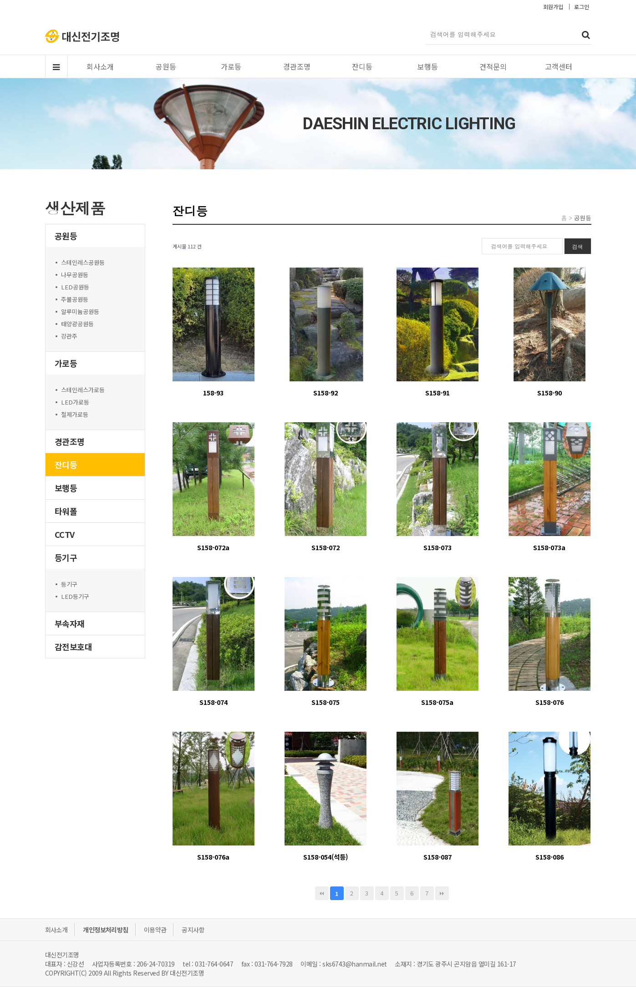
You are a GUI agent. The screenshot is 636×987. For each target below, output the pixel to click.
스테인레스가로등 (83, 389)
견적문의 (493, 66)
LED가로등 (75, 402)
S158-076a (213, 856)
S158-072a (213, 547)
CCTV (65, 534)
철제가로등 (74, 414)
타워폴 (66, 511)
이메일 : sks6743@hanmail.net (343, 963)
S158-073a (549, 547)
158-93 (213, 392)
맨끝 (442, 893)
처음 (322, 893)
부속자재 (70, 623)
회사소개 (100, 66)
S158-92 (325, 392)
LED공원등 (75, 287)
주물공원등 (74, 299)
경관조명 (296, 66)
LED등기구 (75, 596)
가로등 (231, 66)
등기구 (66, 557)
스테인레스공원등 (83, 262)
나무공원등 (74, 274)
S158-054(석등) (325, 856)
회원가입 (553, 6)
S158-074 (213, 702)
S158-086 (549, 856)
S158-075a (437, 702)
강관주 (69, 336)
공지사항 (193, 929)
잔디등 (362, 66)
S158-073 (437, 547)
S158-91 (437, 392)
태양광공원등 (77, 323)
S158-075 (325, 702)
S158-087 (437, 856)
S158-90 (549, 392)
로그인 (581, 6)
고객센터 (558, 66)
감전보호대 (73, 647)
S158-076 (549, 702)
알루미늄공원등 (80, 311)
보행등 (427, 66)
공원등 (166, 66)
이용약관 (155, 929)
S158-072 (325, 547)
